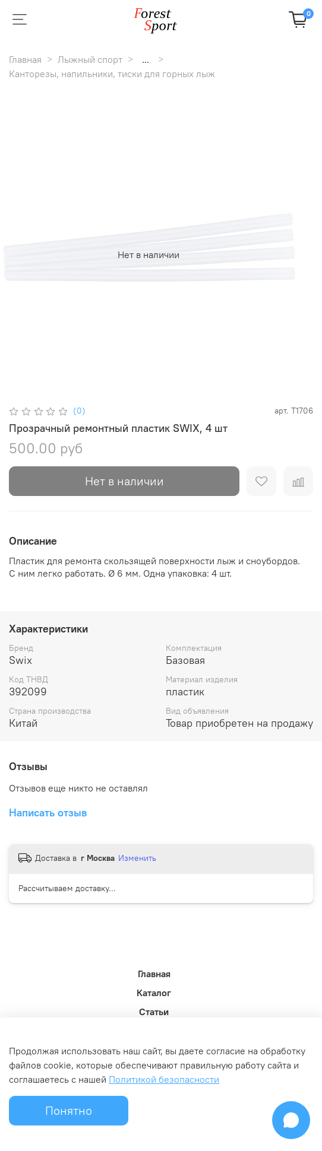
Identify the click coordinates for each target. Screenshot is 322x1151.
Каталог (154, 993)
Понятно (68, 1110)
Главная (25, 59)
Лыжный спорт (90, 59)
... (145, 59)
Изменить (137, 858)
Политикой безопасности (164, 1079)
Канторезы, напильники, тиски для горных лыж (112, 74)
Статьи (154, 1012)
